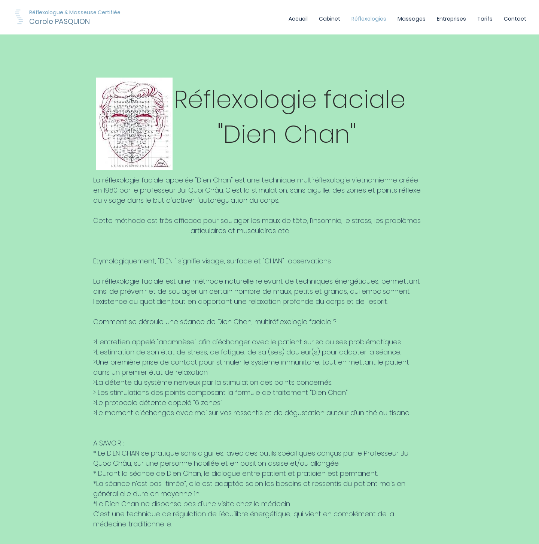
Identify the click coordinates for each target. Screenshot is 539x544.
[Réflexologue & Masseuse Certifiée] (95, 12)
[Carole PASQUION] (70, 21)
